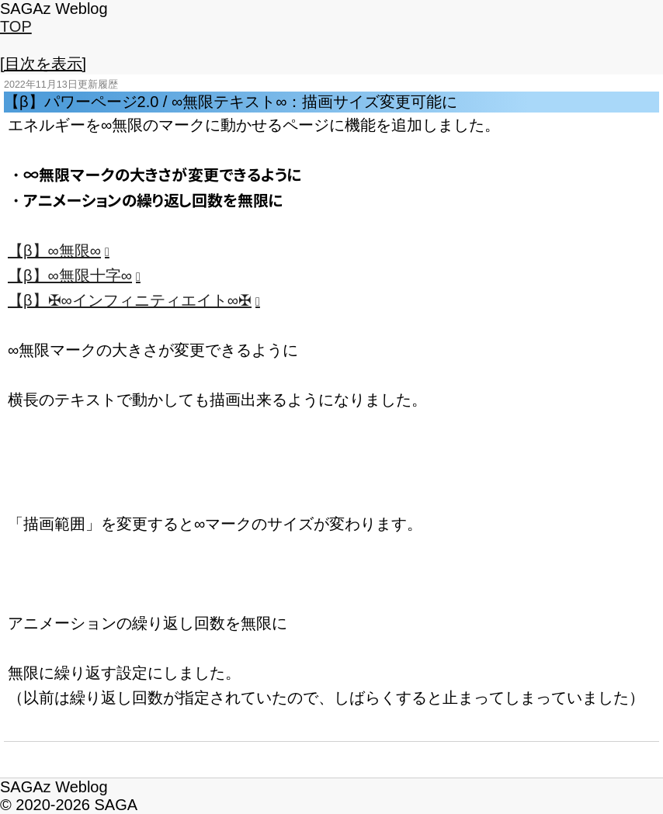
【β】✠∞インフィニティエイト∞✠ (130, 300)
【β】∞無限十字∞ (70, 275)
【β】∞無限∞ (54, 250)
